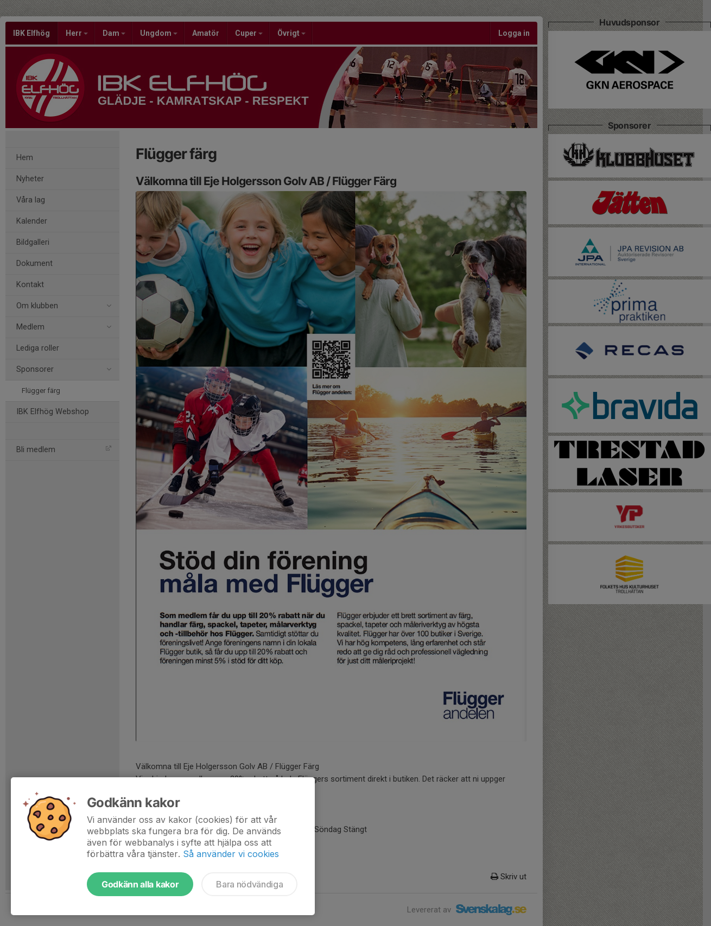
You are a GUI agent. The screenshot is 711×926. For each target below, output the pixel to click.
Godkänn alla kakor (140, 884)
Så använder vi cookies (231, 853)
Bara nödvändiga (249, 884)
